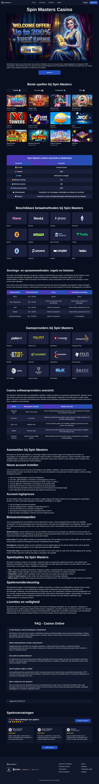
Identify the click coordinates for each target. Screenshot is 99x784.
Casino (34, 2)
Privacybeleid (62, 769)
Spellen (59, 2)
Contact (83, 764)
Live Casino (42, 2)
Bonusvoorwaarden (64, 772)
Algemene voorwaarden (65, 764)
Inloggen (85, 2)
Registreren (93, 2)
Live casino (38, 90)
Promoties (51, 2)
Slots (82, 90)
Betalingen (84, 766)
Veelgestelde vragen (86, 769)
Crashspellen (60, 90)
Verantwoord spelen (64, 766)
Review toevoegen (83, 720)
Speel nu (49, 72)
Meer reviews (49, 747)
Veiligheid (83, 772)
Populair (17, 90)
